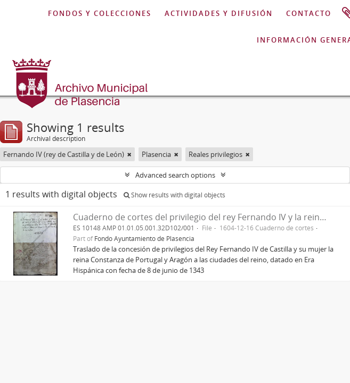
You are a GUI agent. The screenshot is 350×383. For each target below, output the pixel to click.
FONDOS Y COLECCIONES (99, 13)
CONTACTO (308, 13)
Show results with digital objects (174, 194)
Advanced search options (175, 175)
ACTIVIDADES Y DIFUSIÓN (219, 13)
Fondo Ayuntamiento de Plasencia (144, 238)
